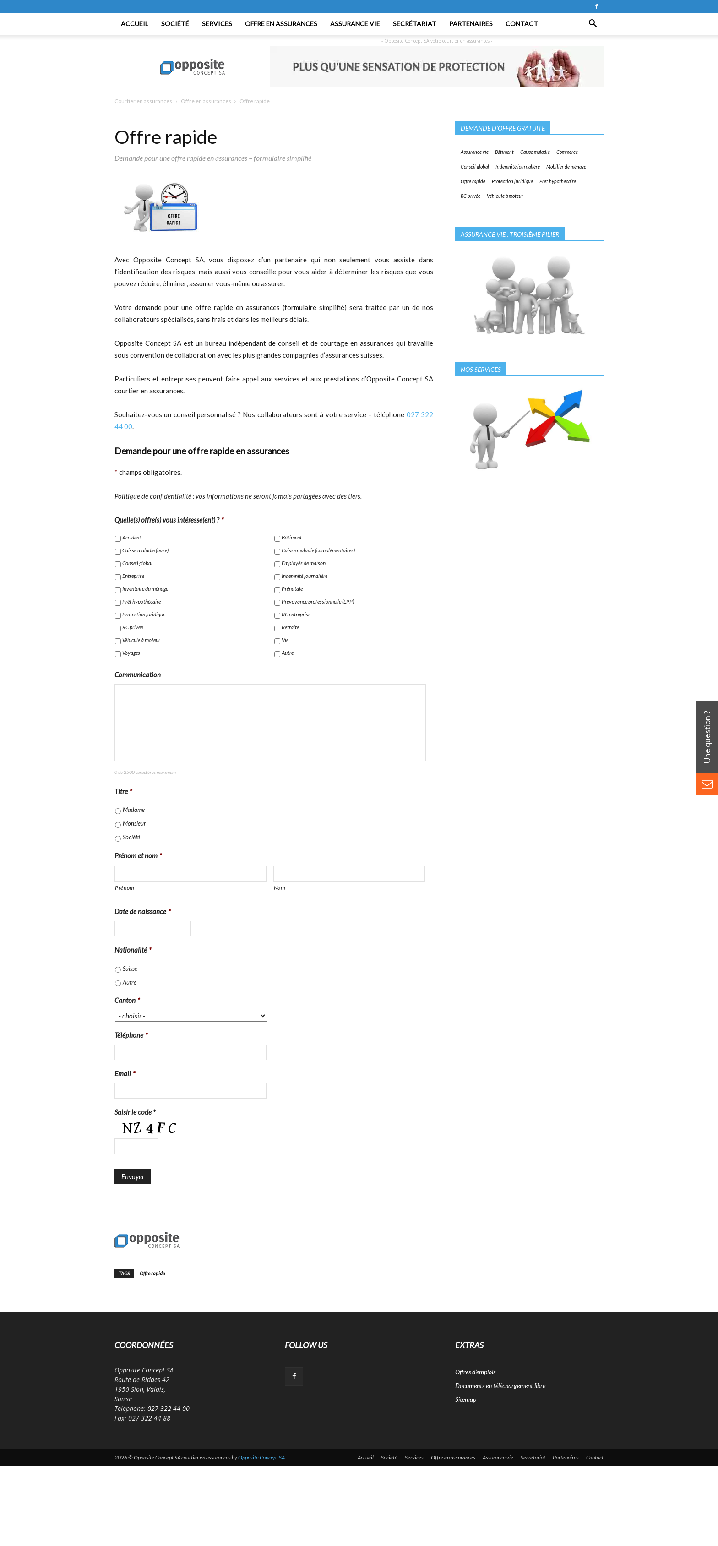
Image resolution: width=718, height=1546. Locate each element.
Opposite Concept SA (261, 1457)
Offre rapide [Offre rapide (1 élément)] (473, 181)
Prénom (125, 887)
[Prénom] (190, 874)
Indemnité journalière (304, 575)
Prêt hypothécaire (141, 601)
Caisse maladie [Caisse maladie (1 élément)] (535, 152)
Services (217, 23)
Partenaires (471, 23)
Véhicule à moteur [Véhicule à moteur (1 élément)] (505, 196)
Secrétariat (414, 23)
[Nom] (349, 874)
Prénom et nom (138, 855)
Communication (137, 674)
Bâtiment (292, 537)
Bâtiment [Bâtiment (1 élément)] (504, 152)
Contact (522, 23)
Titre (123, 791)
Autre (288, 652)
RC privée (132, 627)
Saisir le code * (135, 1112)
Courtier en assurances (143, 101)
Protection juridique (143, 614)
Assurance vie (355, 23)
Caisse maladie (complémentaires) (318, 550)
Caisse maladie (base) (145, 550)
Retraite (290, 627)
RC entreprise (296, 614)
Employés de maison (304, 563)
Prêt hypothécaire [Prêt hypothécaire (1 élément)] (557, 181)
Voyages (131, 652)
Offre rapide (152, 1273)
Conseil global (137, 563)
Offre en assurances (281, 23)
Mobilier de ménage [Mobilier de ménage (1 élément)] (566, 166)
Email (125, 1073)
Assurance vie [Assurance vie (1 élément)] (475, 152)
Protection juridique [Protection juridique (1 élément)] (512, 181)
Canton (127, 1000)
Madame (134, 809)
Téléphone (131, 1035)
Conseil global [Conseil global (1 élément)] (475, 166)
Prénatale (292, 588)
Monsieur (134, 823)
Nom (280, 887)
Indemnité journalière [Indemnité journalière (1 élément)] (517, 166)
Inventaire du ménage (145, 588)
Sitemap (465, 1399)
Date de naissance (142, 911)
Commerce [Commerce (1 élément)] (567, 152)
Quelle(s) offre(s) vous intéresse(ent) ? (169, 520)
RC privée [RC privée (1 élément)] (470, 196)
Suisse (130, 968)
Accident (131, 537)
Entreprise (133, 575)
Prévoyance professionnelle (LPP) (318, 601)
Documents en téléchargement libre (500, 1385)
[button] (593, 24)
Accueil (134, 23)
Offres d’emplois (475, 1372)
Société (175, 23)
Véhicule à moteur (141, 640)
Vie (285, 640)
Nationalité (133, 950)
